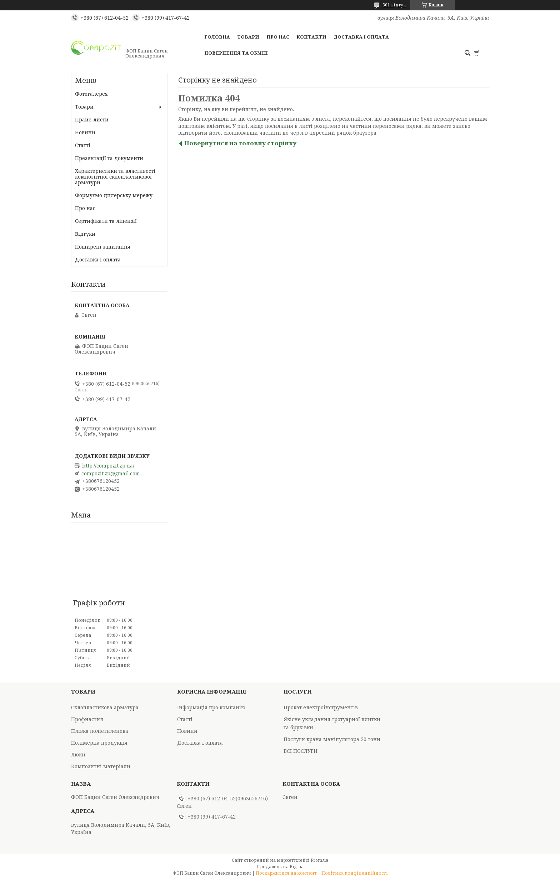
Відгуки (85, 233)
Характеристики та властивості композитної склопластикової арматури (115, 177)
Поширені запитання (102, 246)
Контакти (311, 37)
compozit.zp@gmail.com (110, 473)
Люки (78, 754)
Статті (82, 145)
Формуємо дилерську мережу (113, 195)
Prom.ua (319, 860)
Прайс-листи (92, 119)
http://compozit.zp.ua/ (108, 466)
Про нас (277, 37)
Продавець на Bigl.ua (280, 867)
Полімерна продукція (99, 742)
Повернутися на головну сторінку (240, 143)
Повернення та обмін (236, 53)
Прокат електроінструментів (321, 707)
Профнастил (87, 719)
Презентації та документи (109, 158)
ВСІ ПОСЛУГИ (301, 751)
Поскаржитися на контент (286, 873)
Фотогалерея (91, 93)
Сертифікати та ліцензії (106, 221)
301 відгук (394, 5)
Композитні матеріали (100, 766)
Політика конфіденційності (354, 873)
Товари (248, 37)
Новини (85, 132)
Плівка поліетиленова (99, 731)
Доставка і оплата (361, 37)
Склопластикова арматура (105, 707)
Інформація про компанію (211, 707)
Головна (217, 37)
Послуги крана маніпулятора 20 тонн (332, 739)
